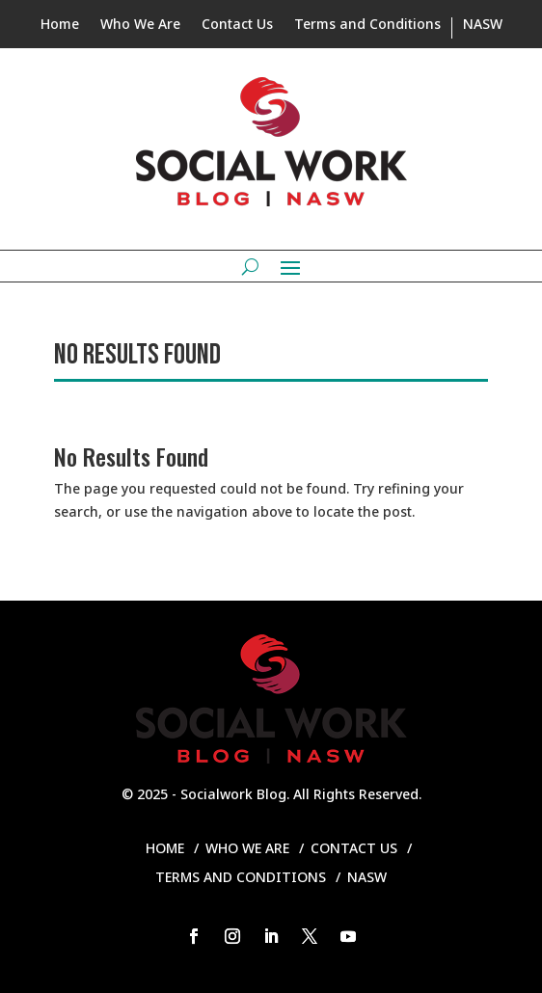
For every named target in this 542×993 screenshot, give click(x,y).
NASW (482, 25)
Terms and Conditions (367, 25)
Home (60, 25)
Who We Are (140, 25)
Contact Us (237, 25)
